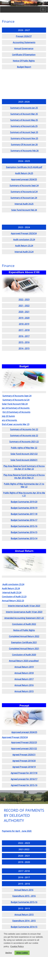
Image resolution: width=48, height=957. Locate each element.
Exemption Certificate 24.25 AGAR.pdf (24, 167)
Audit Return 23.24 (24, 245)
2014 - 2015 (24, 348)
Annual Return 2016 (24, 685)
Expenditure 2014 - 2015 (24, 920)
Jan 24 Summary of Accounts (16, 408)
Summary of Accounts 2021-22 (24, 441)
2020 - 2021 (24, 311)
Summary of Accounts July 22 (24, 435)
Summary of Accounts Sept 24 (24, 185)
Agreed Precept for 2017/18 (24, 773)
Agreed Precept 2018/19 (24, 766)
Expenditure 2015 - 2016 (24, 896)
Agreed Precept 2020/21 (24, 754)
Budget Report (24, 66)
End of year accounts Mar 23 (15, 424)
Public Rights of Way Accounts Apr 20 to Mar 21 (24, 494)
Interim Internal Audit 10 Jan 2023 (24, 605)
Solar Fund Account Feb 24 (24, 210)
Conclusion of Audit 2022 (24, 624)
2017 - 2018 (24, 330)
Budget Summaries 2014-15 (24, 532)
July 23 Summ (8, 416)
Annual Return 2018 (24, 673)
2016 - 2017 (24, 336)
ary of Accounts (9, 420)
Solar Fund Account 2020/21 (24, 460)
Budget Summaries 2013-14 (24, 538)
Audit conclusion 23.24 (24, 239)
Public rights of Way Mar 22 (24, 447)
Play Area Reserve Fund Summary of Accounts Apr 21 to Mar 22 (24, 467)
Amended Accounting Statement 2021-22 (24, 618)
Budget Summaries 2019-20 (24, 501)
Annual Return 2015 (24, 691)
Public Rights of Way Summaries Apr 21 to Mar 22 (24, 485)
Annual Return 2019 (24, 667)
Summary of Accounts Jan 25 (24, 107)
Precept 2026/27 (24, 36)
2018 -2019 (24, 324)
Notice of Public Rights (24, 630)
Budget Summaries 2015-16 (24, 526)
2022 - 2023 (24, 299)
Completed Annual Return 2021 (24, 648)
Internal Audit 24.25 (24, 203)
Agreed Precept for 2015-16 (24, 785)
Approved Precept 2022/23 (24, 742)
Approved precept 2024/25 (24, 179)
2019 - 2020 (24, 317)
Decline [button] (8, 953)
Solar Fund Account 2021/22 (24, 453)
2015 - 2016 (24, 342)
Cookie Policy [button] (17, 946)
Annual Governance (23, 48)
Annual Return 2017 (24, 679)
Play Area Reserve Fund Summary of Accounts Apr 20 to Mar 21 (24, 476)
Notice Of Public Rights (24, 60)
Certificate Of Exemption (23, 54)
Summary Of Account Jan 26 (24, 144)
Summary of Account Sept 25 (24, 132)
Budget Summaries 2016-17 (24, 520)
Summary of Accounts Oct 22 (24, 429)
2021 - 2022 (24, 305)
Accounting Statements (24, 42)
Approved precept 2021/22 (24, 748)
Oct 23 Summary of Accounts (16, 412)
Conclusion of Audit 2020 (24, 654)
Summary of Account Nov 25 (24, 138)
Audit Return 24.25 (24, 173)
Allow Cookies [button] (22, 953)
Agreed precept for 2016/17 (24, 779)
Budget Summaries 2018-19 (24, 507)
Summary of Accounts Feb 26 (24, 150)
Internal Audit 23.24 (24, 251)
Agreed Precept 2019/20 (24, 760)
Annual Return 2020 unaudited (24, 660)
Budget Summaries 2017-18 (24, 514)
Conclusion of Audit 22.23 (14, 596)
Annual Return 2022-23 (13, 600)
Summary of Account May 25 (24, 120)
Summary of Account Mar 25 (24, 114)
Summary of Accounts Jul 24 (24, 191)
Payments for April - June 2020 (17, 831)
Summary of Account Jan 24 (23, 197)
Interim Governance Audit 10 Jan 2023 (24, 611)
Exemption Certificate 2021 (24, 642)
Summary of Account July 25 (24, 126)
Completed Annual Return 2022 (24, 636)
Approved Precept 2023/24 (24, 233)
